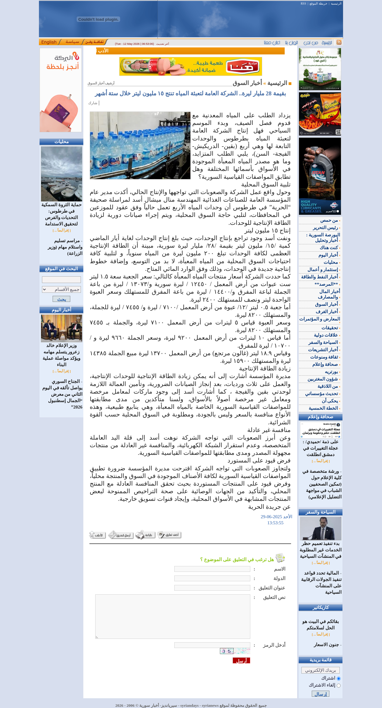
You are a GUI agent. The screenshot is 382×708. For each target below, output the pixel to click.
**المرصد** (327, 284)
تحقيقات (330, 327)
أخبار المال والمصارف (329, 294)
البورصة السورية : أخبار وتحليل (323, 237)
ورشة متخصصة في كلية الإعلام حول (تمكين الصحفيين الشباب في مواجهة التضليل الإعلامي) (322, 484)
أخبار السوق (327, 304)
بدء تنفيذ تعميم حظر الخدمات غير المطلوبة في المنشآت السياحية (321, 547)
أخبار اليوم (329, 255)
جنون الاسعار (326, 644)
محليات (332, 262)
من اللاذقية (329, 386)
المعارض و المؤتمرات (319, 320)
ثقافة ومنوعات (325, 357)
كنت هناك (330, 247)
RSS (303, 3)
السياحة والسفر (324, 342)
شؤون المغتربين (323, 379)
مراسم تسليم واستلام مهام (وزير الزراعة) (65, 247)
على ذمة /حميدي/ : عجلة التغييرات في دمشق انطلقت (321, 446)
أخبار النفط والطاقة (320, 276)
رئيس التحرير (326, 227)
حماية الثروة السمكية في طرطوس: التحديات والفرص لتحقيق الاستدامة (61, 212)
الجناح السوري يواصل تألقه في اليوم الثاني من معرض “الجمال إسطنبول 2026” (62, 394)
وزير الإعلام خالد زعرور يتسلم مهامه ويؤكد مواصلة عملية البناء (61, 352)
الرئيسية (336, 3)
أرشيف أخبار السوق (101, 83)
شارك (92, 103)
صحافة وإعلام (326, 364)
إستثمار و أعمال (323, 269)
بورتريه (332, 371)
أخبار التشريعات (324, 349)
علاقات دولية (327, 335)
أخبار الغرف (328, 311)
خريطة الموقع (318, 3)
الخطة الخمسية (324, 408)
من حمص (330, 220)
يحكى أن (331, 400)
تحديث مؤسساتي (322, 393)
